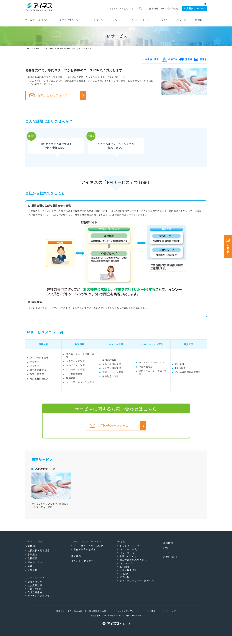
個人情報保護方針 (97, 611)
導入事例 (76, 556)
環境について (35, 582)
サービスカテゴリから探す (88, 546)
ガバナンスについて (39, 596)
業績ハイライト (128, 556)
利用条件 (152, 611)
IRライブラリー (128, 553)
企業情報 (30, 546)
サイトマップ (169, 611)
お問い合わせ (170, 8)
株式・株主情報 (128, 570)
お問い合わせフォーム (53, 95)
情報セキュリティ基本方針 (69, 611)
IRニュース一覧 (128, 549)
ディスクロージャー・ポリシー (137, 581)
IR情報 (198, 20)
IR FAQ (124, 574)
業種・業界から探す (85, 549)
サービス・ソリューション (103, 20)
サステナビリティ (66, 20)
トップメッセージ (129, 546)
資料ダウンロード (194, 8)
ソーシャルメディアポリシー (127, 611)
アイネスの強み (34, 541)
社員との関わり (36, 589)
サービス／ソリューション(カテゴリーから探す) (56, 48)
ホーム (28, 48)
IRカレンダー (127, 563)
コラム (164, 20)
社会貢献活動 (35, 585)
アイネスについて (34, 20)
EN (205, 4)
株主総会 (125, 567)
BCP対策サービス (45, 469)
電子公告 (125, 577)
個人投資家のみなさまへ (133, 560)
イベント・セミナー (141, 20)
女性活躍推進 (35, 592)
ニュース (181, 20)
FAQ (165, 548)
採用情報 (152, 8)
